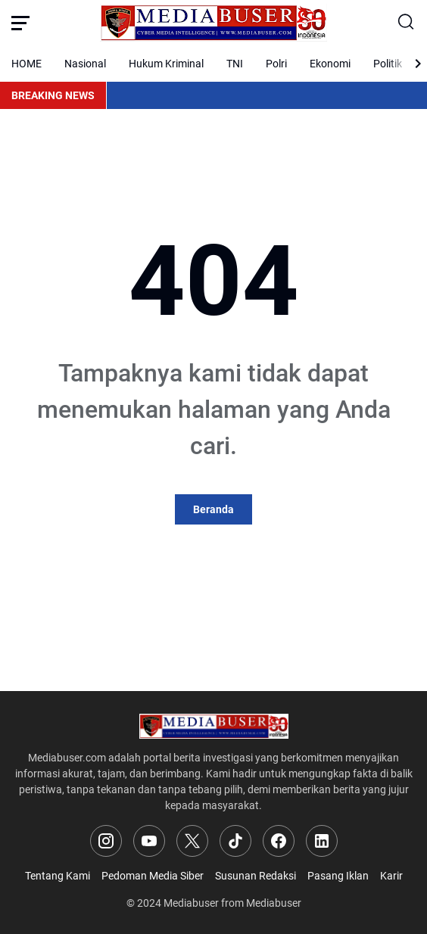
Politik (387, 64)
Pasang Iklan (338, 876)
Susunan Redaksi (255, 876)
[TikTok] (235, 841)
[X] (192, 841)
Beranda (213, 509)
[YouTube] (149, 841)
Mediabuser (191, 903)
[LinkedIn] (322, 841)
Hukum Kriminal (166, 64)
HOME (26, 64)
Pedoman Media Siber (152, 876)
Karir (391, 876)
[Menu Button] (20, 23)
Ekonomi (330, 64)
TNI (234, 64)
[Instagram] (106, 841)
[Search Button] (406, 23)
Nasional (85, 64)
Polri (276, 64)
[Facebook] (279, 841)
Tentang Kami (57, 876)
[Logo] (213, 726)
